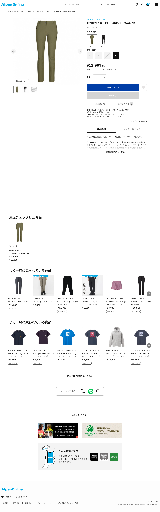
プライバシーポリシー (45, 503)
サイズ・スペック (131, 129)
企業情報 (4, 503)
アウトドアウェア (19, 11)
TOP (9, 11)
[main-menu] (156, 4)
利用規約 (28, 503)
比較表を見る (125, 104)
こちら (108, 112)
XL (116, 56)
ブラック (103, 40)
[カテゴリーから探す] (112, 4)
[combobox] (80, 4)
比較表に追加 (99, 104)
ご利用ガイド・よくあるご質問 (16, 497)
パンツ (48, 11)
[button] (13, 51)
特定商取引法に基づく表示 (68, 503)
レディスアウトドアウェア (35, 11)
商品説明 (101, 129)
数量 (88, 77)
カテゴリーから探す (80, 415)
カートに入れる (113, 87)
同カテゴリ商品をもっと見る (80, 376)
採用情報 (16, 503)
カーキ (92, 40)
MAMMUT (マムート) (96, 19)
